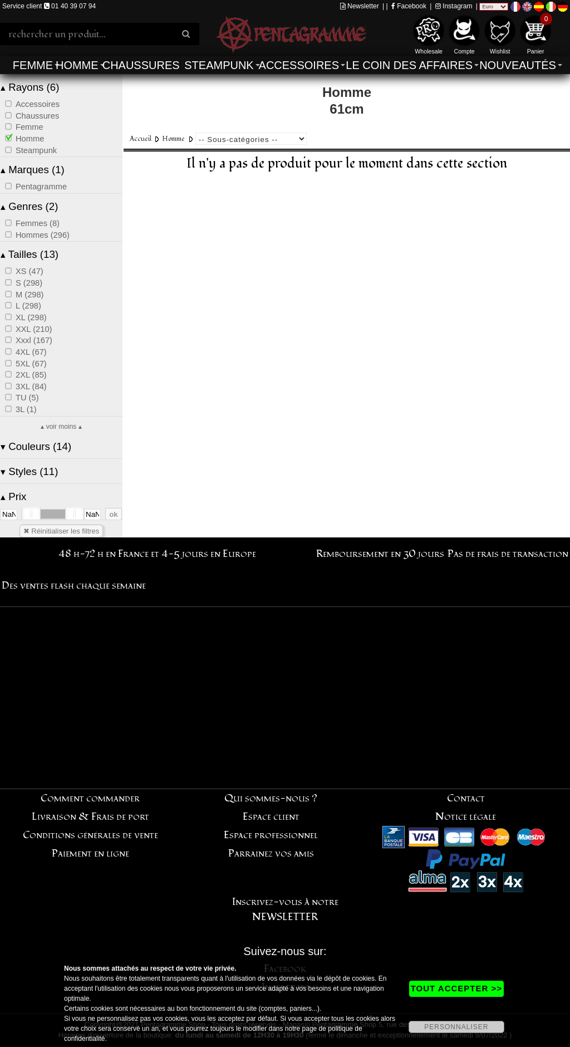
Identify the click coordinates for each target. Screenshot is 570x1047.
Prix (13, 496)
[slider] (31, 514)
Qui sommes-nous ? (270, 798)
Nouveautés (517, 65)
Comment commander (90, 798)
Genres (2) (29, 206)
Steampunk (218, 65)
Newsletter (359, 6)
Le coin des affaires (409, 65)
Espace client (271, 817)
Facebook (408, 6)
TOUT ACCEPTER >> (456, 988)
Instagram (454, 6)
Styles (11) (29, 471)
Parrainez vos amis (271, 853)
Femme (33, 65)
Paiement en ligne (90, 853)
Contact (466, 798)
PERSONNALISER (456, 1027)
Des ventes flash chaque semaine (74, 586)
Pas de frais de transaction (508, 554)
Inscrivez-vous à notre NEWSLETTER (285, 909)
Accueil (140, 139)
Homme (77, 65)
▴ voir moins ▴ (61, 426)
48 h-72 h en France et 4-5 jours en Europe (157, 554)
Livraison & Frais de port (90, 817)
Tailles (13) (29, 254)
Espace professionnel (271, 835)
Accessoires (299, 65)
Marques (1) (33, 169)
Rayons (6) (30, 87)
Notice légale (465, 817)
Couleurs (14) (36, 446)
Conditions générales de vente (90, 835)
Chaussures (141, 65)
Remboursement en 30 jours (380, 554)
